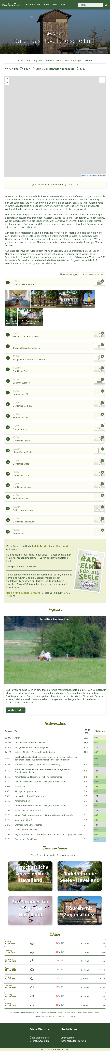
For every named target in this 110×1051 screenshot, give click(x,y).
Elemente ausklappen (92, 274)
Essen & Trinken (33, 5)
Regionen (38, 60)
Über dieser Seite (39, 1037)
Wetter (88, 60)
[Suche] (90, 5)
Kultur (47, 5)
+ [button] (7, 79)
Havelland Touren (11, 5)
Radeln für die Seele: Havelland (49, 546)
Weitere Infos (15, 710)
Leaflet (83, 175)
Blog (63, 5)
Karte (20, 60)
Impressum (67, 1037)
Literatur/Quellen (93, 1012)
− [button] (7, 83)
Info (28, 60)
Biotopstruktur (53, 60)
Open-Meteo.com (54, 1016)
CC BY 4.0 (71, 1016)
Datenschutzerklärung (73, 1040)
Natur (55, 5)
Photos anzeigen (68, 274)
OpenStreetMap (93, 175)
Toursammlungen (73, 60)
